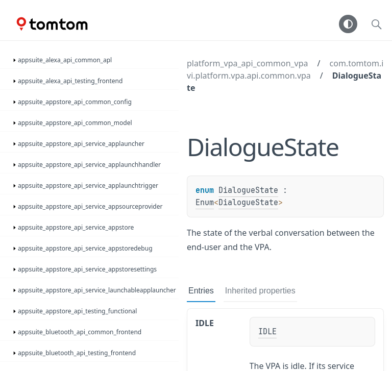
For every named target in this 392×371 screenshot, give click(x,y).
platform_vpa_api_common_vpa (247, 63)
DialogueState (248, 190)
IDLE (204, 323)
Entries (201, 290)
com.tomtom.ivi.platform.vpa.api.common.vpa (285, 69)
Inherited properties (260, 290)
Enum (204, 202)
